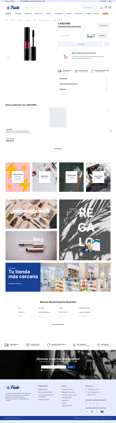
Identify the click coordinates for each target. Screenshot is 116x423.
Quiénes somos (42, 389)
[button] (110, 8)
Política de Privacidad (93, 418)
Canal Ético (65, 400)
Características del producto (69, 84)
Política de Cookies (106, 418)
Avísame (102, 35)
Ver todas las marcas (58, 324)
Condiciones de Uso (79, 418)
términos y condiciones (58, 370)
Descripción (63, 78)
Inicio (6, 20)
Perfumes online (66, 397)
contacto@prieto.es (94, 392)
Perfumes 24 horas (44, 399)
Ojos (34, 20)
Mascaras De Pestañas (43, 20)
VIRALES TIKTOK (67, 406)
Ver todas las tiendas (15, 283)
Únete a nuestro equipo (45, 392)
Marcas (13, 20)
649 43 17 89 (91, 395)
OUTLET (64, 403)
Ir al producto (58, 148)
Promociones (90, 7)
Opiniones (63, 89)
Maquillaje (27, 20)
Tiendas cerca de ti (93, 389)
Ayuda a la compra (67, 389)
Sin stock (80, 44)
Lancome (20, 20)
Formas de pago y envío (69, 395)
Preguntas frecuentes (68, 392)
